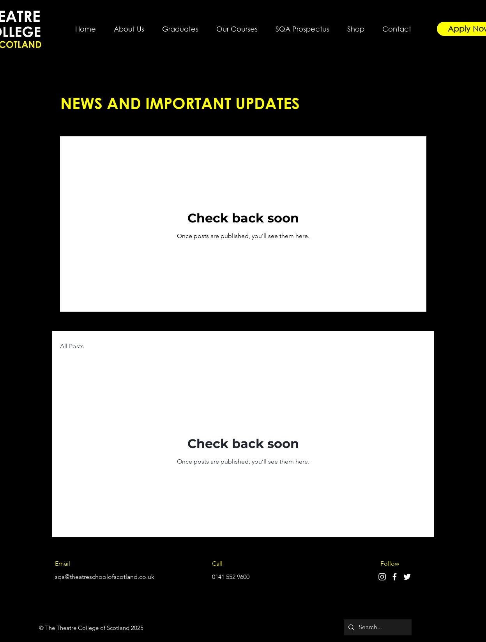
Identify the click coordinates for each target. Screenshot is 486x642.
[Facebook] (394, 577)
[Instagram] (382, 577)
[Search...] (377, 627)
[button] (129, 25)
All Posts (72, 346)
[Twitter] (407, 577)
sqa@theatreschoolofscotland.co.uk (104, 576)
